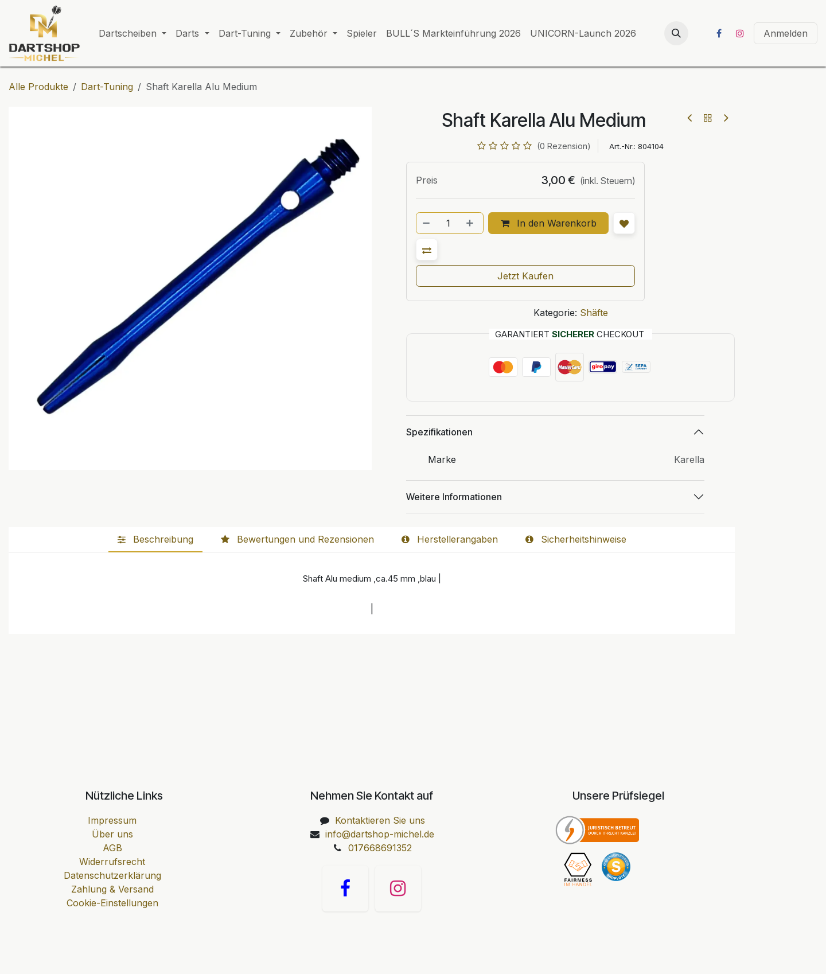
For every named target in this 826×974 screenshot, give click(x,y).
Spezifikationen (439, 432)
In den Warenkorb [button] (549, 223)
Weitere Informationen (454, 496)
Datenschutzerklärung (112, 875)
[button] (676, 33)
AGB (112, 848)
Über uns (112, 834)
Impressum (112, 820)
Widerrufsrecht (112, 861)
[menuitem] (132, 33)
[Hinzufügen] (471, 223)
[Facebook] (719, 33)
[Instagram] (740, 33)
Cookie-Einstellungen (112, 903)
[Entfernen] (426, 223)
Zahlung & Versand (112, 889)
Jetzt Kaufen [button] (525, 276)
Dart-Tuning (107, 86)
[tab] (155, 539)
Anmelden (785, 33)
